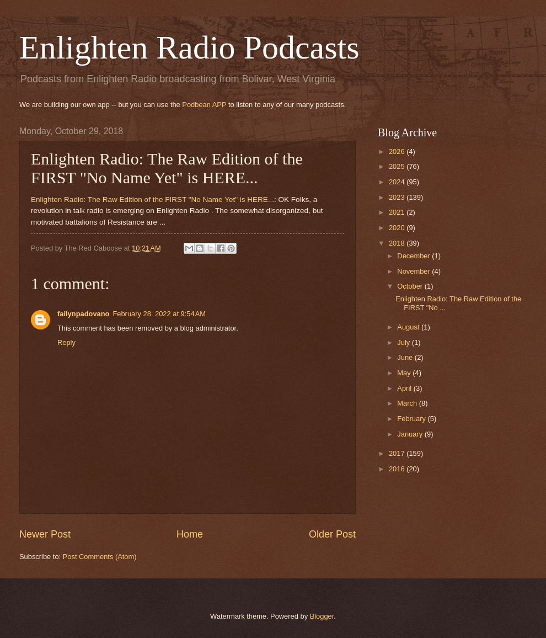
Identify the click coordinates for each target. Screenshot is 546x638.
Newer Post (45, 534)
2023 (397, 197)
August (409, 327)
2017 (397, 453)
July (404, 342)
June (406, 357)
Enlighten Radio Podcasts (189, 47)
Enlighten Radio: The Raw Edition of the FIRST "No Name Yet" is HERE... (152, 199)
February (412, 418)
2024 (397, 182)
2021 (397, 212)
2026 (397, 151)
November (414, 271)
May (405, 373)
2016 (397, 469)
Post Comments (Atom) (100, 556)
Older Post (332, 534)
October (410, 286)
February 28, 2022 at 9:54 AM (159, 314)
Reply (66, 342)
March (408, 403)
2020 (397, 228)
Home (189, 534)
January (410, 434)
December (414, 256)
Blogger (322, 616)
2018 (397, 243)
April (405, 388)
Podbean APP (204, 104)
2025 (397, 166)
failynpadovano (83, 314)
